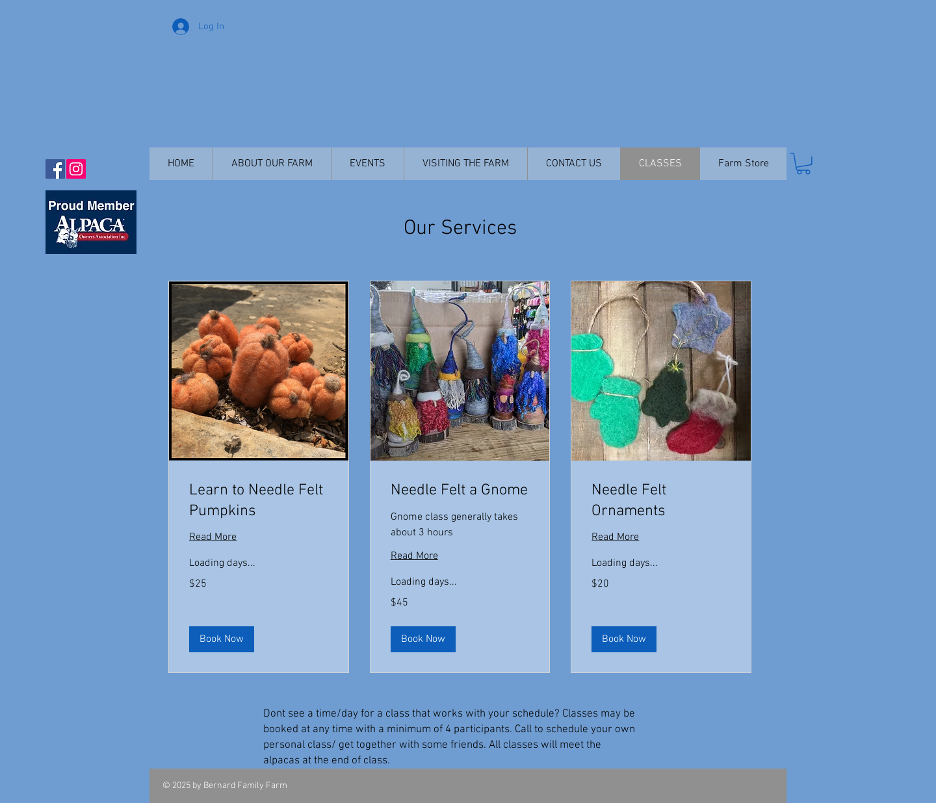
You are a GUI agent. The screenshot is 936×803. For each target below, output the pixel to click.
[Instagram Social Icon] (76, 169)
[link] (258, 501)
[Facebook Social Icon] (55, 169)
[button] (803, 164)
